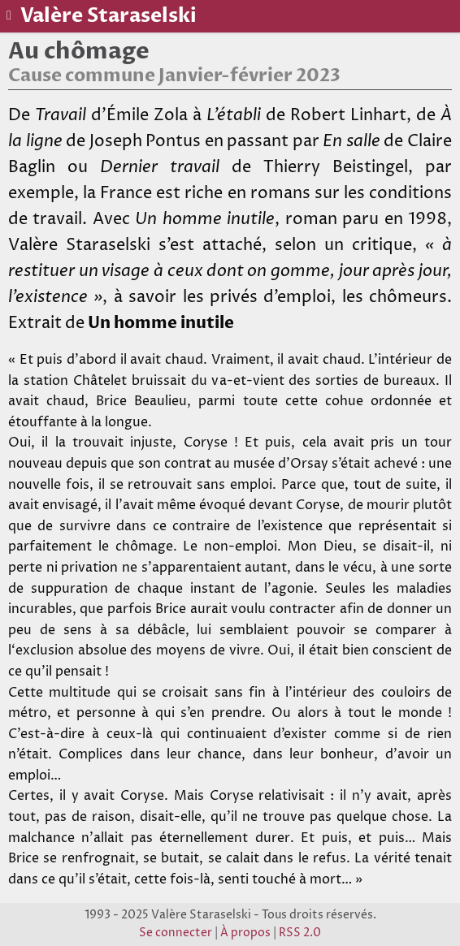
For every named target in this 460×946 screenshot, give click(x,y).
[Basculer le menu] (10, 15)
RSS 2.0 (300, 933)
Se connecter (175, 933)
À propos (245, 933)
